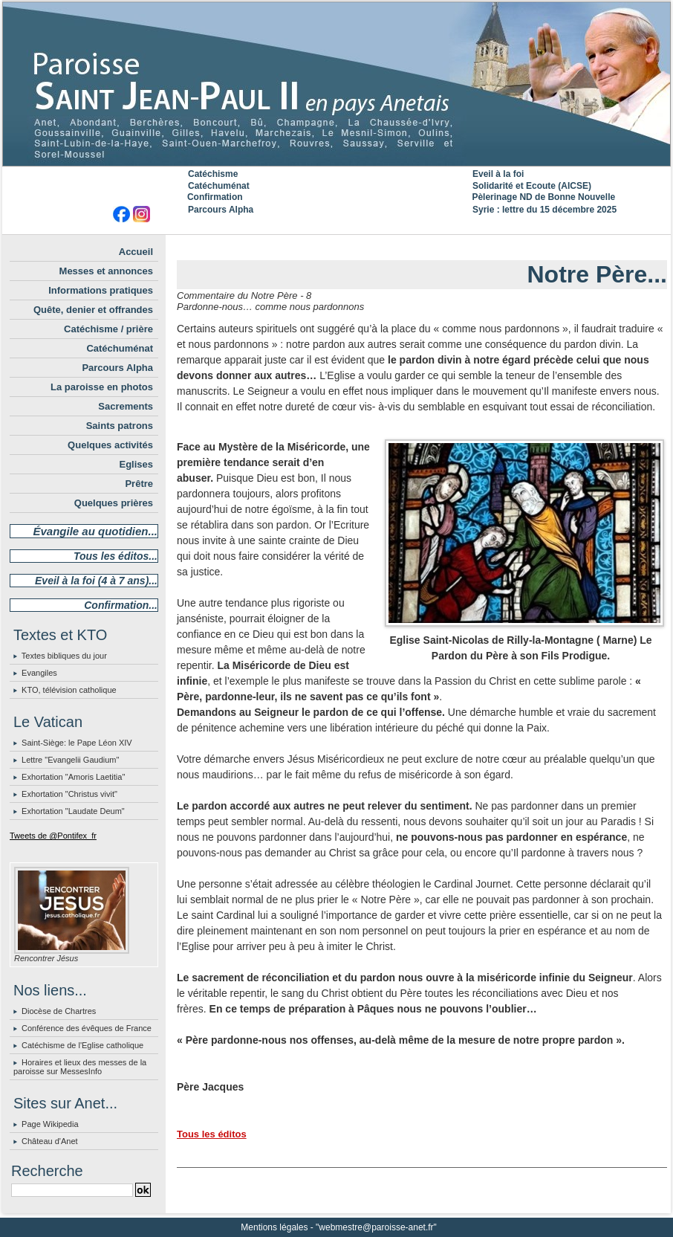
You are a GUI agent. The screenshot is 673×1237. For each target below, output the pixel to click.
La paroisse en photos (102, 387)
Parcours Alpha (220, 209)
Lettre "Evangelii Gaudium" (70, 759)
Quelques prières (113, 502)
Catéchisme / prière (108, 329)
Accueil (136, 251)
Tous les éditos (212, 1134)
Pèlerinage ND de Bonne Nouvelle (543, 197)
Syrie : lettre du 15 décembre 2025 (544, 209)
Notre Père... (597, 274)
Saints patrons (119, 425)
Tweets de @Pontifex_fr (53, 835)
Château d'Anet (50, 1141)
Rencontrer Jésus (46, 958)
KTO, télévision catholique (69, 689)
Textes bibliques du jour (64, 655)
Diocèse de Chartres (59, 1011)
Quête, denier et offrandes (93, 309)
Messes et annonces (106, 271)
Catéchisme (213, 174)
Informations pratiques (100, 290)
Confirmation (215, 197)
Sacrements (125, 406)
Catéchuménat (219, 186)
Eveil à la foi (498, 174)
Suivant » (463, 246)
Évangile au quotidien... (95, 531)
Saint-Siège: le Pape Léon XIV (77, 742)
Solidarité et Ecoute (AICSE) (531, 186)
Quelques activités (110, 444)
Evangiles (39, 672)
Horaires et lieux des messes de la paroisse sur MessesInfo (79, 1067)
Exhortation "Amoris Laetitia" (73, 776)
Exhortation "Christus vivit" (69, 793)
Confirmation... (120, 605)
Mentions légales (274, 1227)
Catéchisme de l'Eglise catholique (82, 1045)
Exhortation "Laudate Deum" (73, 811)
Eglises (136, 464)
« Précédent (385, 246)
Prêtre (139, 483)
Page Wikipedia (50, 1124)
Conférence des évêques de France (87, 1028)
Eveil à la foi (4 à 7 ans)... (96, 581)
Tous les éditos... (115, 556)
